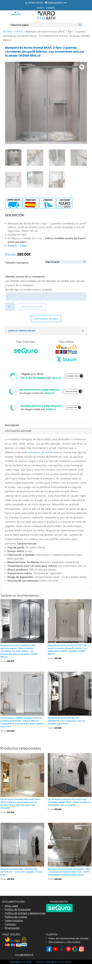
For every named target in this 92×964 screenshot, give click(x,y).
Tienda (19, 31)
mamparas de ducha (40, 452)
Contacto (50, 8)
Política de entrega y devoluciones (25, 913)
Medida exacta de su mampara (25, 276)
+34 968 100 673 (35, 2)
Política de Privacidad (17, 909)
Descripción (12, 425)
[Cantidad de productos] (10, 306)
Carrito (40, 8)
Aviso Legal (11, 905)
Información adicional (18, 430)
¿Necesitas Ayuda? (46, 318)
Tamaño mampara (17, 262)
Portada (7, 31)
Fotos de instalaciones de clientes (69, 938)
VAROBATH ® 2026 (20, 962)
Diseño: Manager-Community (53, 962)
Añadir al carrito (31, 306)
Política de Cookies (16, 916)
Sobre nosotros (14, 920)
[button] (81, 66)
